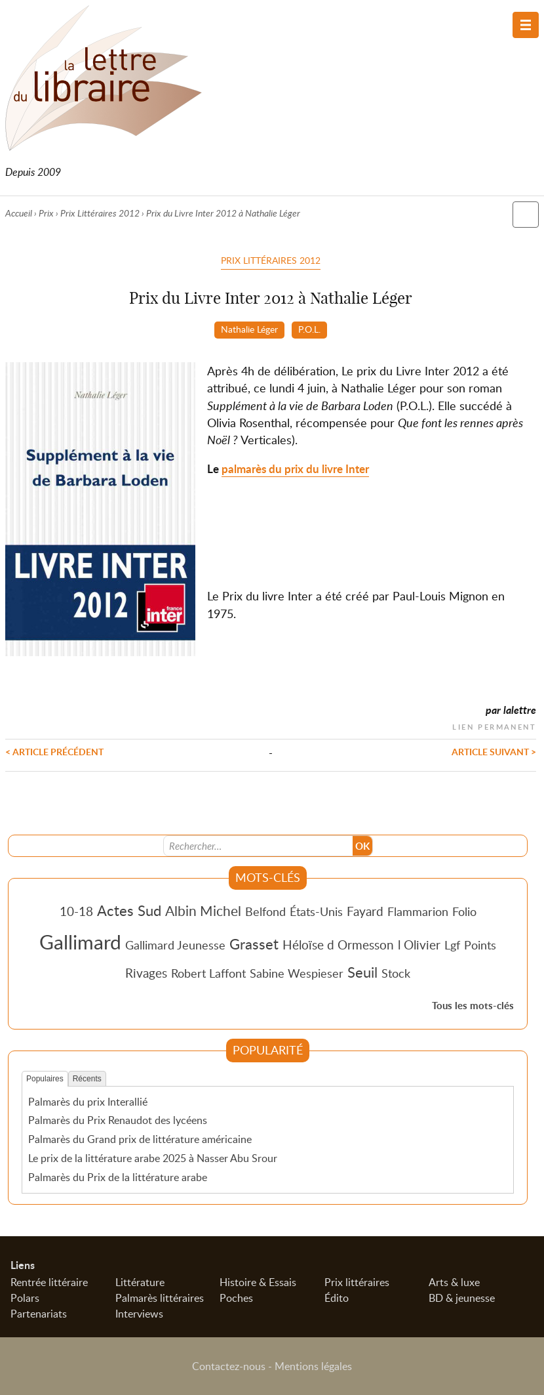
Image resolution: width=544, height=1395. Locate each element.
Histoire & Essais (258, 1282)
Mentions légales (313, 1366)
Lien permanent (494, 725)
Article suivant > (494, 751)
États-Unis (316, 911)
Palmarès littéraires (159, 1298)
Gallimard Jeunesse (175, 945)
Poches (236, 1298)
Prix (46, 213)
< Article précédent (54, 751)
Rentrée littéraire (49, 1282)
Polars (24, 1298)
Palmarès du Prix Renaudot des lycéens (117, 1120)
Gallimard (80, 941)
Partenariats (38, 1313)
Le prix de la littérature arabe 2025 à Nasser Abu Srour (152, 1158)
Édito (336, 1298)
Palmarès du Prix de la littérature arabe (117, 1177)
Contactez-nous (228, 1366)
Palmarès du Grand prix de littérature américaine (140, 1139)
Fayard (365, 911)
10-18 (76, 911)
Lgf (452, 945)
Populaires (45, 1078)
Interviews (139, 1313)
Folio (464, 911)
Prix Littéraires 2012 (100, 213)
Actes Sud (129, 910)
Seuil (362, 972)
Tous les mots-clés (473, 1005)
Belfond (265, 911)
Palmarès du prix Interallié (87, 1101)
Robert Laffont (208, 973)
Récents (87, 1078)
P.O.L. (309, 328)
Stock (395, 973)
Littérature (140, 1282)
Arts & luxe (454, 1282)
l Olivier (419, 944)
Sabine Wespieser (296, 973)
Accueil (18, 213)
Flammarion (417, 911)
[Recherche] (258, 846)
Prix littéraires (356, 1282)
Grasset (254, 943)
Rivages (146, 973)
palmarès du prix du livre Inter (295, 468)
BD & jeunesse (462, 1298)
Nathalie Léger (249, 328)
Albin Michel (203, 911)
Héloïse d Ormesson (338, 944)
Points (480, 945)
